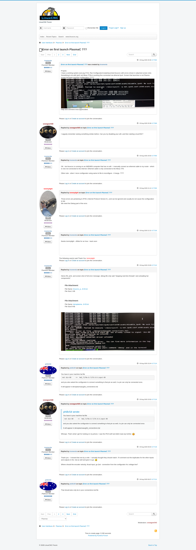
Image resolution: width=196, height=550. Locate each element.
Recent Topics (51, 37)
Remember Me (93, 28)
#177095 (154, 188)
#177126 (154, 399)
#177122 (154, 265)
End (74, 55)
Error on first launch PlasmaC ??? (74, 64)
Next (68, 55)
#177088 (154, 123)
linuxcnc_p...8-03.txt (80, 289)
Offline (48, 63)
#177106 (154, 230)
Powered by (92, 535)
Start (42, 55)
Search (61, 37)
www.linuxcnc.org (72, 37)
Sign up (123, 28)
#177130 (154, 447)
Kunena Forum (102, 535)
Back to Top (152, 545)
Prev (49, 55)
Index (42, 37)
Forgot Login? (114, 28)
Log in (103, 28)
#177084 (154, 60)
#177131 (154, 479)
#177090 (154, 155)
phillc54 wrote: (71, 411)
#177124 (154, 363)
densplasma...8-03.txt (81, 304)
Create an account (78, 119)
